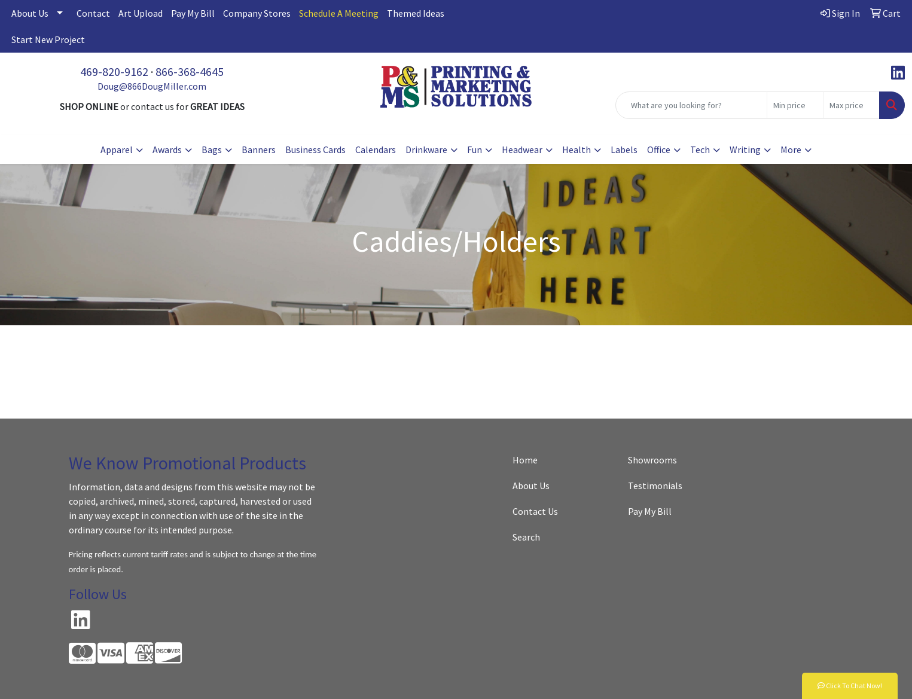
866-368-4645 (189, 71)
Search (526, 537)
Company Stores (257, 13)
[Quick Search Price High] (851, 105)
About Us (29, 13)
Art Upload (140, 13)
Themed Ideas (415, 13)
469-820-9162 (114, 71)
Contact (93, 13)
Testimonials (655, 486)
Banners (259, 149)
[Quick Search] (691, 105)
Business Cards (315, 149)
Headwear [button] (522, 149)
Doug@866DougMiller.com (151, 86)
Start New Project (48, 39)
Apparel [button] (116, 149)
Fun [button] (474, 149)
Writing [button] (745, 149)
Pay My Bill (193, 13)
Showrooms (652, 460)
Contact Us (535, 511)
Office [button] (658, 149)
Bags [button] (212, 149)
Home (525, 460)
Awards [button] (167, 149)
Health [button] (576, 149)
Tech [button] (700, 149)
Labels (624, 149)
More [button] (790, 149)
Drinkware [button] (426, 149)
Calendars (375, 149)
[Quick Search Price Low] (795, 105)
